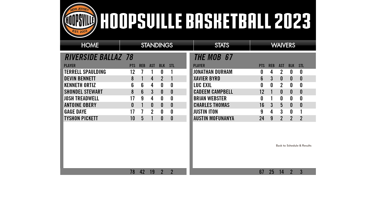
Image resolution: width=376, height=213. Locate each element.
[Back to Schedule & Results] (293, 146)
